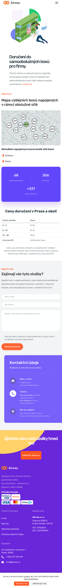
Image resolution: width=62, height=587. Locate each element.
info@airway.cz (13, 562)
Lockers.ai (27, 84)
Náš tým (5, 524)
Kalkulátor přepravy (31, 467)
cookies (27, 576)
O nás (3, 518)
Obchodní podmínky (10, 529)
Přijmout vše (21, 583)
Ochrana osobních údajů (12, 534)
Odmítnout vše (39, 583)
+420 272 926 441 (14, 557)
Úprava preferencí (31, 579)
